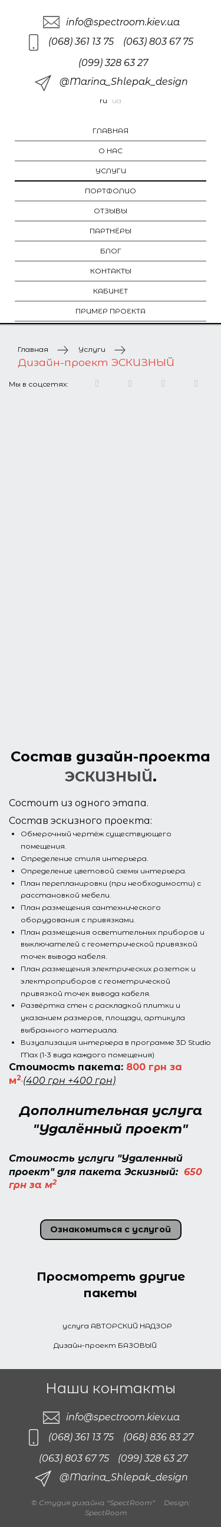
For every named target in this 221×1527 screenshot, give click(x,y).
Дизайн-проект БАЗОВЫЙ (105, 1345)
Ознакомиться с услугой (110, 1229)
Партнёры (110, 230)
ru (103, 100)
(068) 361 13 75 (81, 41)
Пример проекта (110, 310)
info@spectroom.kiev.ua (123, 22)
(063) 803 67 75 (158, 41)
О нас (110, 150)
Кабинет (110, 290)
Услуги (110, 170)
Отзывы (110, 210)
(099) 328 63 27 (113, 62)
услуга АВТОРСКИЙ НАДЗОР (116, 1325)
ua (116, 100)
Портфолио (110, 190)
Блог (110, 250)
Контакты (110, 270)
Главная (110, 130)
